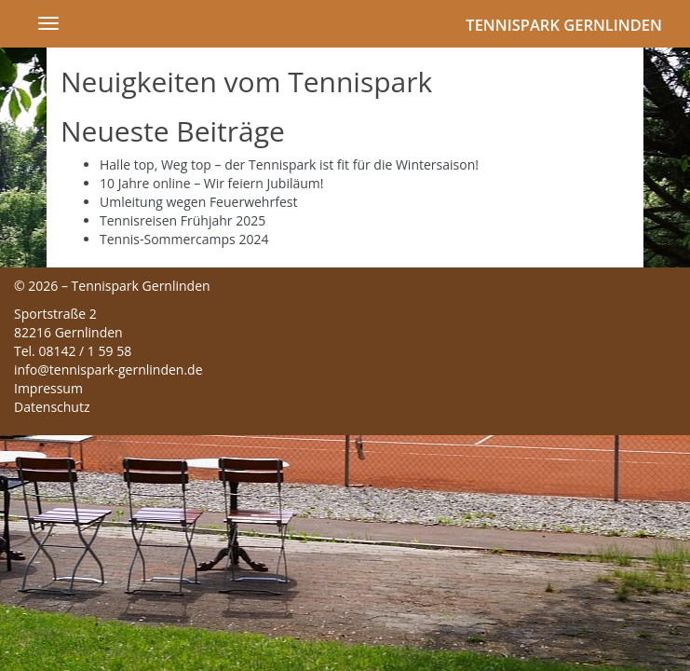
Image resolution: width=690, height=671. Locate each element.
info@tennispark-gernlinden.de (108, 369)
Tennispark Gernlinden (564, 24)
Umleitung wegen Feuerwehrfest (198, 202)
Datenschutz (51, 407)
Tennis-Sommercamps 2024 (184, 239)
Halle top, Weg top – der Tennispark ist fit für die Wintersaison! (289, 164)
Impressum (48, 388)
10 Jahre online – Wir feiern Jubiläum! (212, 183)
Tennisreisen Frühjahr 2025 (182, 220)
